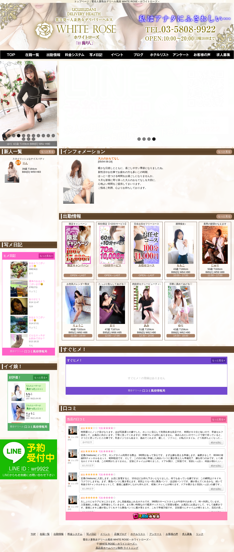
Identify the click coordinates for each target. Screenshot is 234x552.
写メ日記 (91, 534)
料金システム (75, 534)
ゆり (180, 325)
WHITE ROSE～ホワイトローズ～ (118, 543)
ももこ (181, 265)
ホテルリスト (138, 534)
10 (48, 135)
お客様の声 (172, 534)
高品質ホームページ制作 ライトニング (117, 547)
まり (112, 325)
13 (28, 139)
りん (25, 163)
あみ (146, 325)
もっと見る (47, 151)
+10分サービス (112, 265)
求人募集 (187, 534)
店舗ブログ (120, 534)
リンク (199, 534)
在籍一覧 (45, 534)
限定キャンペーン (78, 265)
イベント (105, 534)
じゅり (215, 265)
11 (53, 135)
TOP (33, 534)
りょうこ (78, 325)
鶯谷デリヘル (17, 351)
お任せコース (146, 265)
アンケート (155, 534)
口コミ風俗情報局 (35, 351)
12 (23, 139)
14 (33, 139)
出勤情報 (59, 534)
